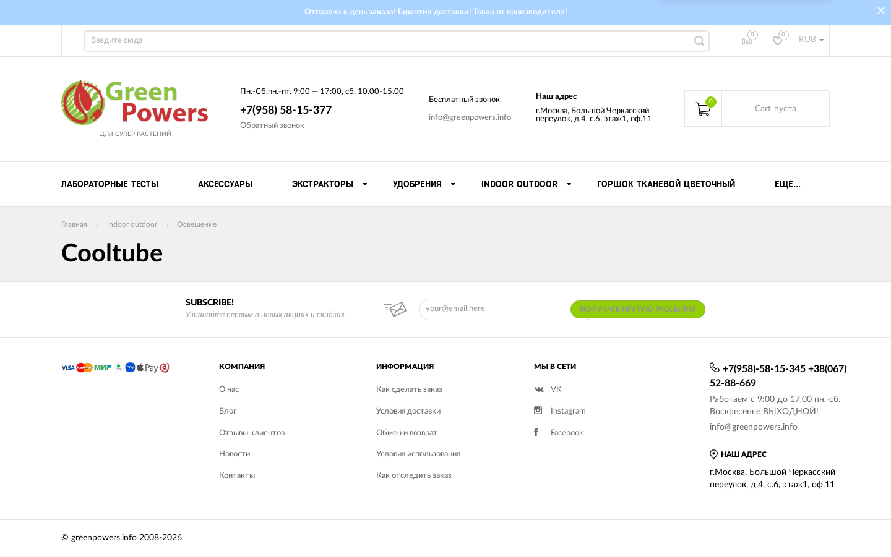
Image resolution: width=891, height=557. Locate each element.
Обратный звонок (272, 126)
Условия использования (418, 454)
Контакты (237, 476)
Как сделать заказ (409, 390)
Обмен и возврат (406, 433)
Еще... (788, 184)
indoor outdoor (132, 224)
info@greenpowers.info (470, 118)
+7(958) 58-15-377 (286, 110)
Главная (74, 224)
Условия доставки (408, 411)
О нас (229, 390)
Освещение (197, 224)
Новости (234, 454)
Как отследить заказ (414, 476)
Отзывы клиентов (252, 433)
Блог (227, 411)
